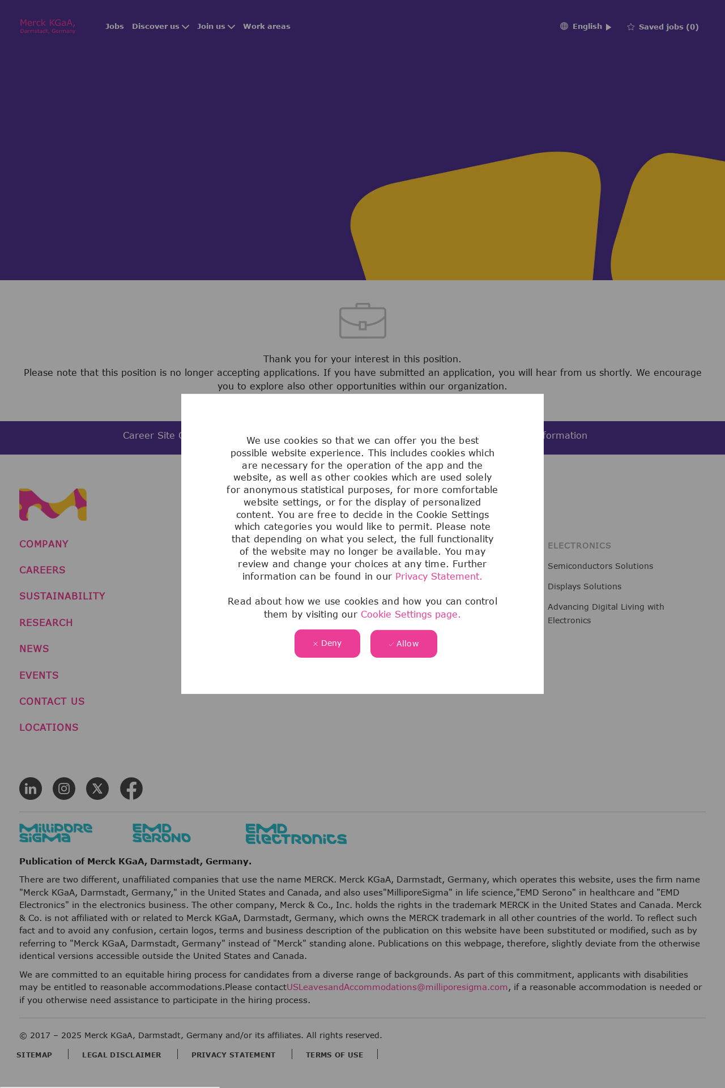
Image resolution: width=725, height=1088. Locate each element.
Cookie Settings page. (411, 614)
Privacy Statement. (439, 576)
